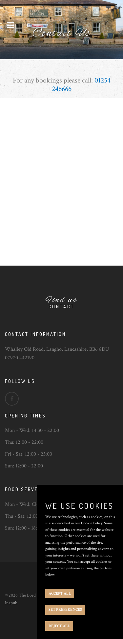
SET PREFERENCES (65, 609)
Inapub (11, 603)
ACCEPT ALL (60, 593)
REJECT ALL (59, 626)
